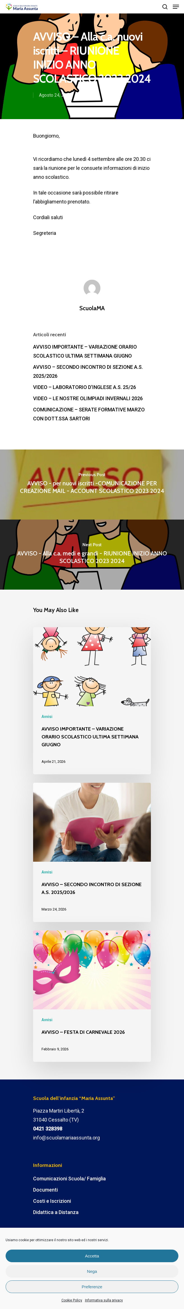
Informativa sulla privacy (104, 1300)
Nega (92, 1271)
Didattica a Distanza (56, 1212)
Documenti (45, 1190)
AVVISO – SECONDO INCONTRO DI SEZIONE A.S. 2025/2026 (88, 371)
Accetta (92, 1256)
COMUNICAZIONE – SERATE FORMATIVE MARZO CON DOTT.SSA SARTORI (89, 414)
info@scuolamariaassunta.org (66, 1138)
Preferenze (92, 1286)
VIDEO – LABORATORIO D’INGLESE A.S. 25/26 (84, 387)
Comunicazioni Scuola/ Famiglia (69, 1178)
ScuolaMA (92, 308)
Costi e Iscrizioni (52, 1201)
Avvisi (89, 95)
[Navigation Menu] (176, 7)
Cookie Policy (71, 1300)
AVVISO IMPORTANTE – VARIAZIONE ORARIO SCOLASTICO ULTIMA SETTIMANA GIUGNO (85, 351)
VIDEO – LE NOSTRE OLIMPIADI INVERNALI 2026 (88, 398)
